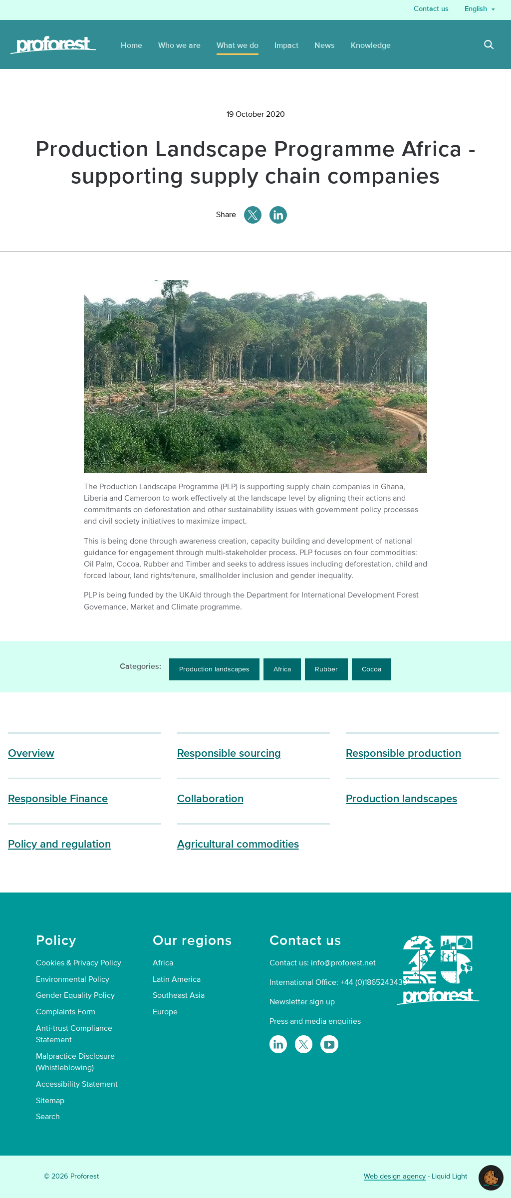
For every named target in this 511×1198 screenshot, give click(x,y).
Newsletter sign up (302, 1002)
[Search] (489, 46)
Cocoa (371, 669)
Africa (282, 669)
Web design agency (395, 1176)
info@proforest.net (343, 963)
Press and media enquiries (315, 1021)
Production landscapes (214, 669)
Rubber (326, 669)
